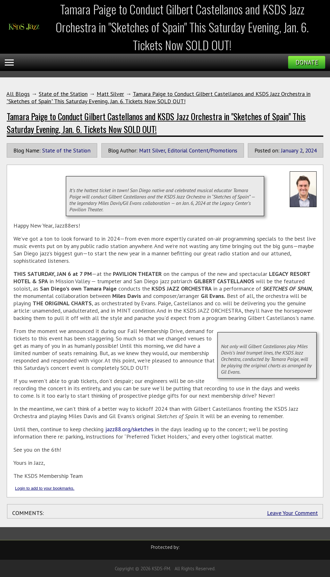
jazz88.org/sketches (129, 429)
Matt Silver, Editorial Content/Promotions (188, 150)
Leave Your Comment (292, 513)
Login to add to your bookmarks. (45, 488)
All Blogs (18, 93)
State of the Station (63, 93)
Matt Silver (110, 93)
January (289, 150)
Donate (306, 62)
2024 (311, 150)
